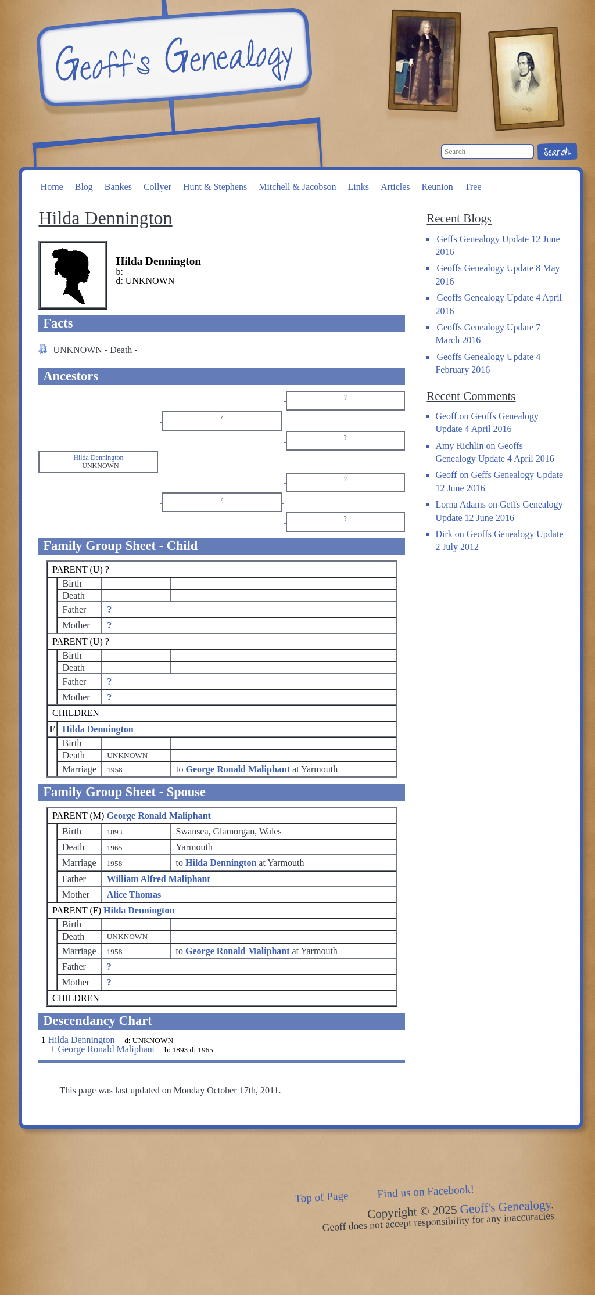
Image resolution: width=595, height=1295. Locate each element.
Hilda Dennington (97, 729)
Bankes (118, 187)
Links (357, 187)
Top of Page (322, 1196)
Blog (84, 187)
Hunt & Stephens (215, 187)
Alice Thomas (134, 895)
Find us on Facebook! (426, 1191)
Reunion (437, 187)
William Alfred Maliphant (158, 879)
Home (52, 187)
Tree (473, 187)
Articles (395, 187)
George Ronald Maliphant (158, 816)
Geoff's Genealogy (172, 58)
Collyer (157, 187)
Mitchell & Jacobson (297, 187)
